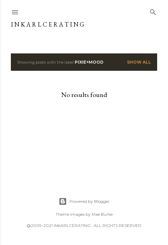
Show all (139, 62)
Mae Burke (102, 214)
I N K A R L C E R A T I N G (47, 24)
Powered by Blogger (84, 201)
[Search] (153, 10)
